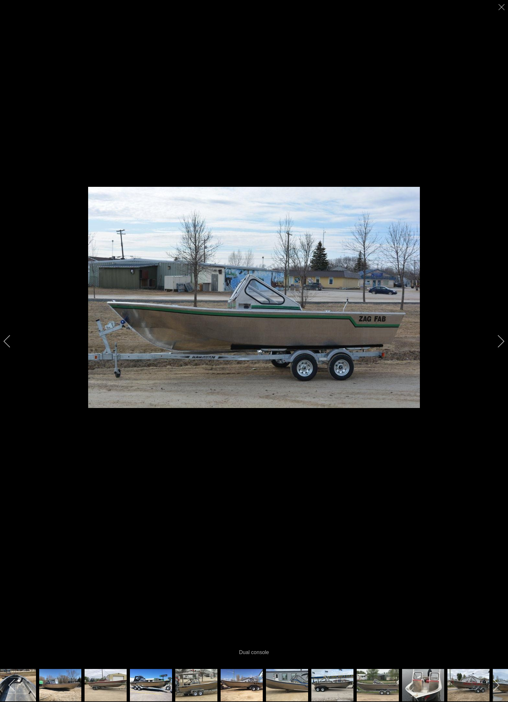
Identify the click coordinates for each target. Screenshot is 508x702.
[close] (502, 7)
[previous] (11, 341)
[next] (496, 341)
